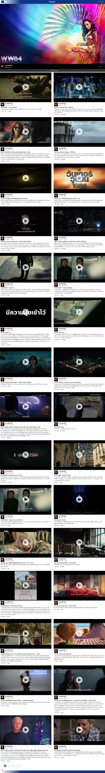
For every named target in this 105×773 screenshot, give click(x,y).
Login (99, 1)
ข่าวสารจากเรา (54, 70)
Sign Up (102, 1)
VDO (47, 70)
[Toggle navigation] (2, 2)
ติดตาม (101, 66)
